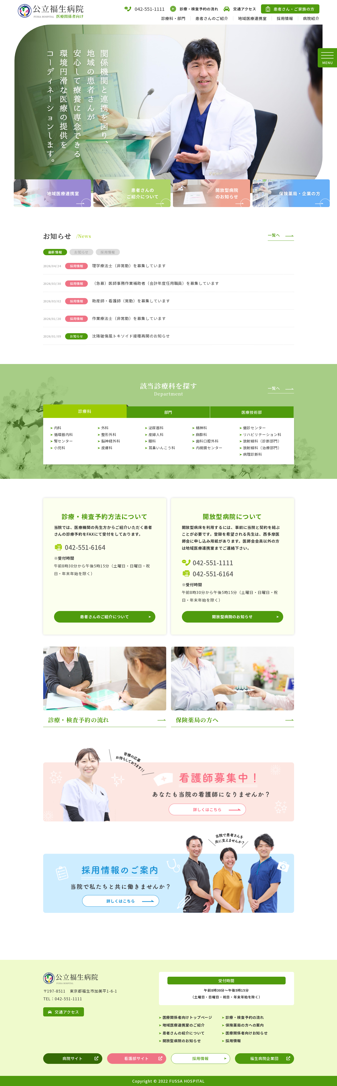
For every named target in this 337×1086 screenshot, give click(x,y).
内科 (58, 427)
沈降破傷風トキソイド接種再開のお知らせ (131, 336)
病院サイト (72, 1058)
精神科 (201, 427)
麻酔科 (201, 434)
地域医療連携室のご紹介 (184, 1024)
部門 (168, 412)
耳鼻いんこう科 (162, 447)
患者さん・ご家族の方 (290, 9)
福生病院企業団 (264, 1058)
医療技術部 (251, 412)
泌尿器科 (156, 427)
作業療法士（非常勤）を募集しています (129, 318)
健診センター (254, 427)
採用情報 (285, 18)
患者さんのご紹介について (104, 617)
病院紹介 (311, 18)
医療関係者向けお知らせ (247, 1032)
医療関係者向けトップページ (188, 1017)
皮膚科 (107, 447)
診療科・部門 (173, 18)
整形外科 (109, 434)
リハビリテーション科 (262, 434)
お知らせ (81, 252)
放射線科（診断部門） (262, 440)
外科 (105, 427)
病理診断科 (252, 454)
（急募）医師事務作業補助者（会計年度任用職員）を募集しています (155, 283)
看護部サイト (136, 1058)
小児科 (60, 447)
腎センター (63, 440)
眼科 (152, 440)
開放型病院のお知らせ (232, 617)
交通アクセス (239, 9)
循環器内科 (63, 434)
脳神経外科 (111, 440)
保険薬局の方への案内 (245, 1024)
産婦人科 (156, 434)
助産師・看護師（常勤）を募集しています (131, 301)
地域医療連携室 (252, 18)
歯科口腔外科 (207, 440)
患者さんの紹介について (184, 1032)
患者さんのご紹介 (211, 18)
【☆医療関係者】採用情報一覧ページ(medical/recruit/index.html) (168, 872)
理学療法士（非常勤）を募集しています (129, 265)
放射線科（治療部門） (262, 447)
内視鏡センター (209, 447)
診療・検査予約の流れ (193, 9)
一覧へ (274, 235)
